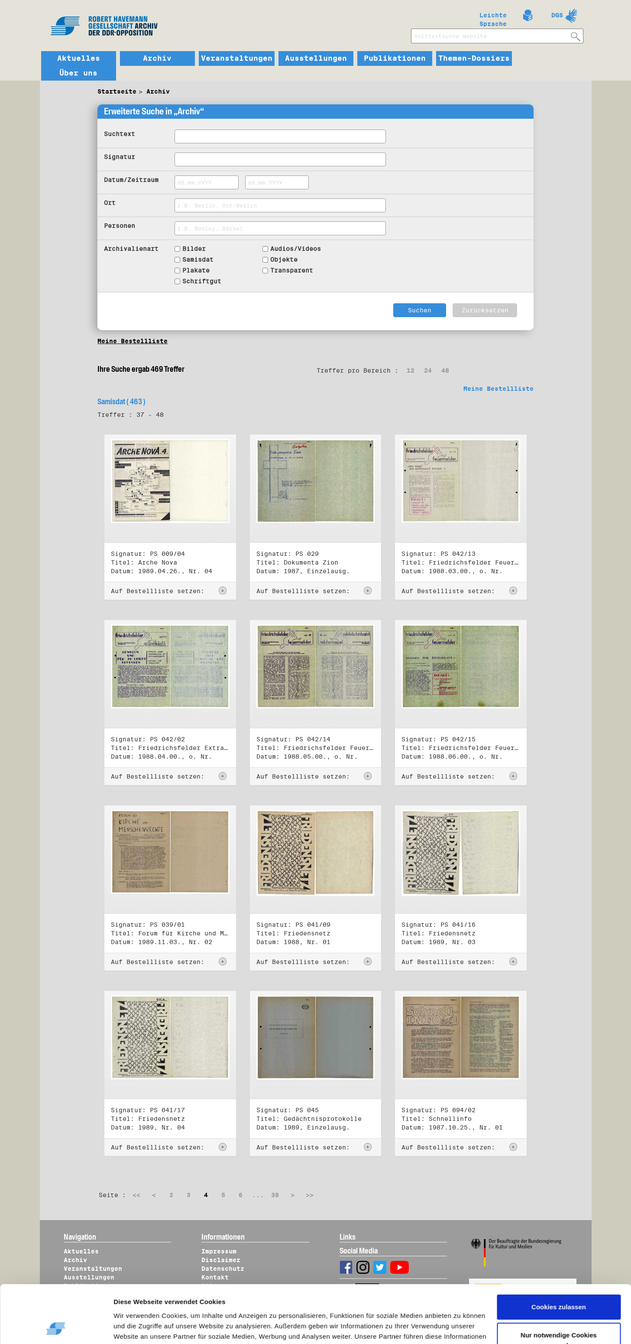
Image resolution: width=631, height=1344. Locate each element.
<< (136, 1194)
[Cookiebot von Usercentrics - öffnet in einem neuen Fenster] (56, 1327)
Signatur (119, 156)
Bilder (194, 248)
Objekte (284, 259)
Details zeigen (144, 1327)
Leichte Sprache (493, 18)
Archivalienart (131, 248)
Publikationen (395, 58)
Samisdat (198, 259)
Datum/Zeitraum (131, 179)
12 (410, 370)
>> (310, 1194)
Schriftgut (201, 281)
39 (275, 1194)
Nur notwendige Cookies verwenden (559, 1286)
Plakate (196, 270)
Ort (110, 202)
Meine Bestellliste (132, 341)
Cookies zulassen (558, 1252)
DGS (557, 15)
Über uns (78, 73)
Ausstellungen (316, 58)
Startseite (116, 91)
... (258, 1194)
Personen (119, 225)
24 (428, 370)
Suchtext (119, 133)
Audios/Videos (295, 248)
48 (445, 370)
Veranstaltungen (236, 58)
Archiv (157, 58)
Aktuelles (78, 58)
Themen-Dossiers (474, 58)
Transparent (291, 270)
